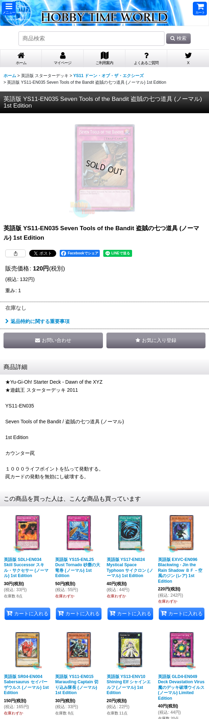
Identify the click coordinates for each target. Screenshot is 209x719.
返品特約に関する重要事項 (37, 321)
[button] (9, 8)
